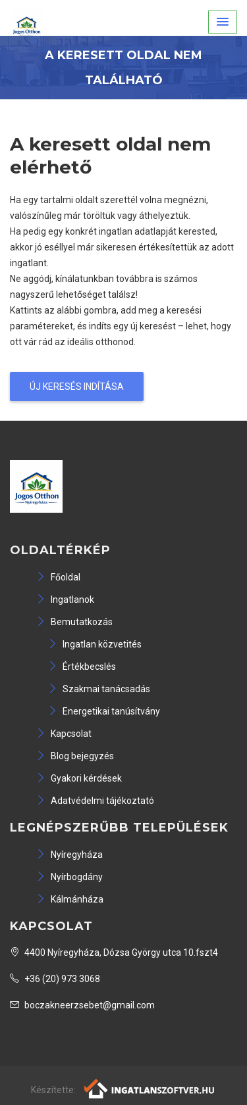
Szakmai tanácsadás (99, 689)
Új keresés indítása (77, 386)
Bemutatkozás (74, 622)
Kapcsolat (64, 733)
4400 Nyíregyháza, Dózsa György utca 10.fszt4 (114, 952)
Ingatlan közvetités (95, 644)
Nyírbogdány (69, 877)
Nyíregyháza (69, 854)
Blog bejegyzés (75, 756)
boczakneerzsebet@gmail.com (82, 1005)
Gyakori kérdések (79, 778)
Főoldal (58, 577)
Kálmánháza (69, 899)
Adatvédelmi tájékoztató (95, 800)
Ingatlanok (65, 599)
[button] (222, 22)
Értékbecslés (82, 666)
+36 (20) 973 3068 (55, 979)
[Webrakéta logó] (149, 1088)
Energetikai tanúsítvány (104, 711)
